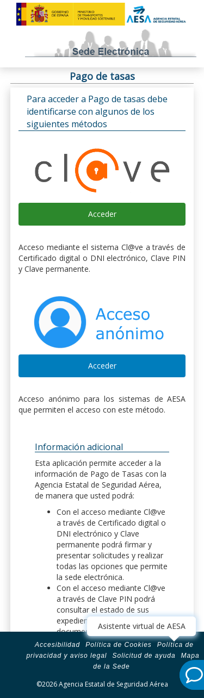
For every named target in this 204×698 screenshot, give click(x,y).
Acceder (102, 214)
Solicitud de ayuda (143, 655)
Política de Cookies (118, 645)
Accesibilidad (57, 645)
